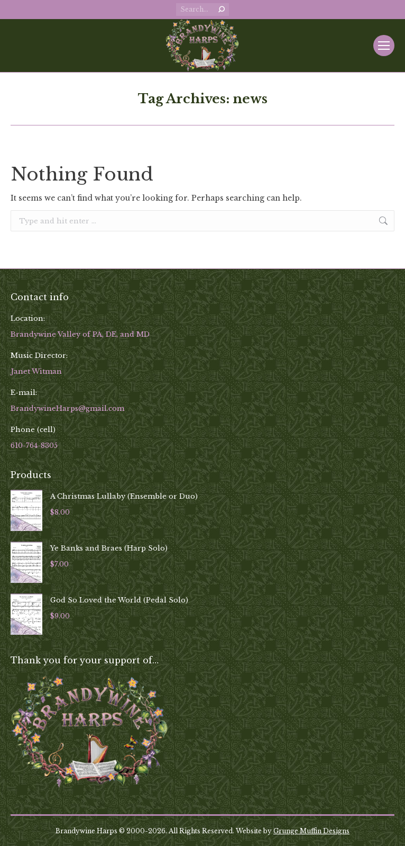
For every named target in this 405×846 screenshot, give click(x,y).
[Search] (202, 9)
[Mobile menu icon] (383, 45)
